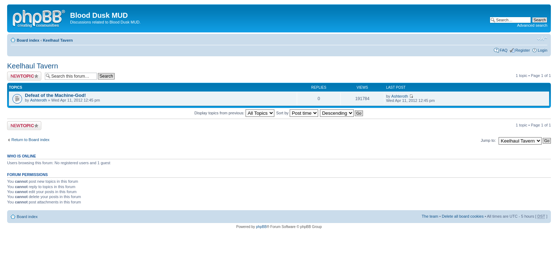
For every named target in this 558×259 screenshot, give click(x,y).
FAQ (503, 50)
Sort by (297, 113)
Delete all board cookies (462, 216)
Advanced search (532, 25)
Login (542, 50)
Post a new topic (24, 76)
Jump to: (488, 140)
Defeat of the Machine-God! (55, 95)
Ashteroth (38, 100)
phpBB (261, 227)
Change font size (542, 39)
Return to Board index (30, 140)
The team (430, 216)
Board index (28, 40)
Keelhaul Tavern (58, 40)
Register (522, 50)
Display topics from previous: (234, 113)
